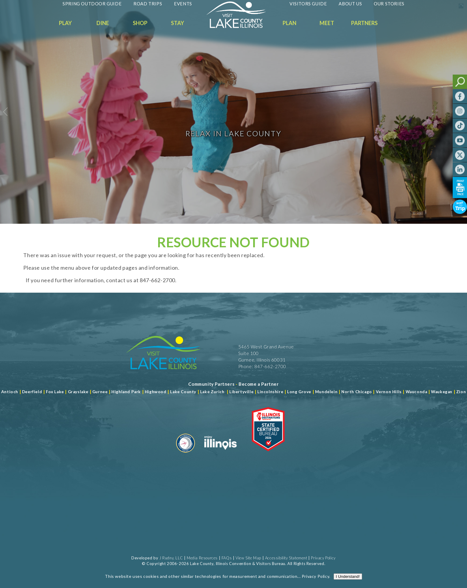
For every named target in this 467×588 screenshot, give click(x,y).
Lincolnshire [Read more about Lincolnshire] (270, 391)
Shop (140, 23)
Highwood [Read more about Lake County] (155, 391)
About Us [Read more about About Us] (350, 3)
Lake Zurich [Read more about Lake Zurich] (212, 391)
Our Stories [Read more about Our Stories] (389, 3)
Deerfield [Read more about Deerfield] (32, 391)
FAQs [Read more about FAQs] (227, 557)
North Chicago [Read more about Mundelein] (356, 391)
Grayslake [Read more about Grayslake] (78, 391)
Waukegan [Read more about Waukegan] (441, 391)
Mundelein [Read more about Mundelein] (326, 391)
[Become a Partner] (259, 384)
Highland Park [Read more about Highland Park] (126, 391)
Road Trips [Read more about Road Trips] (147, 3)
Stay (177, 23)
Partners (364, 23)
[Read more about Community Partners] (211, 384)
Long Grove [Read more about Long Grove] (299, 391)
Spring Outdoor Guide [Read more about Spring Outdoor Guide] (92, 3)
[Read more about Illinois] (220, 455)
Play (65, 23)
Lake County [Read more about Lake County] (182, 391)
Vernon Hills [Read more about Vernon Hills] (389, 391)
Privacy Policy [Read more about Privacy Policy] (315, 581)
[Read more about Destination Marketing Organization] (185, 455)
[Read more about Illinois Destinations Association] (268, 455)
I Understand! (348, 581)
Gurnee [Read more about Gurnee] (100, 391)
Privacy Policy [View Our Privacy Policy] (323, 557)
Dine (102, 23)
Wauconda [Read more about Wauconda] (416, 391)
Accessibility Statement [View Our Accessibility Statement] (286, 557)
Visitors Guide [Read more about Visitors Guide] (308, 3)
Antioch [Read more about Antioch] (9, 391)
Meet (327, 23)
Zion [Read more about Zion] (461, 391)
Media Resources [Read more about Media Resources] (202, 557)
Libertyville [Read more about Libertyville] (241, 391)
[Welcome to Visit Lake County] (240, 26)
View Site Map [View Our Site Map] (248, 557)
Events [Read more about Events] (183, 3)
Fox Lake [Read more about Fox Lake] (55, 391)
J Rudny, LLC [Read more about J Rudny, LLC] (171, 557)
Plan (289, 23)
